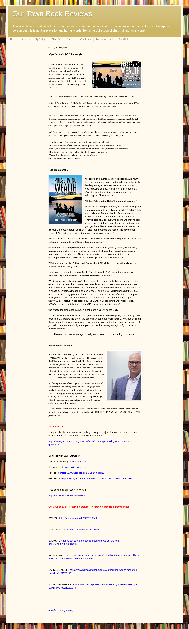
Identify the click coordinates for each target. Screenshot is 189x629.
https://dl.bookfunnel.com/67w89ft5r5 (67, 495)
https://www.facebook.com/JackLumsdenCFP (83, 472)
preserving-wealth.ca (76, 467)
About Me (56, 39)
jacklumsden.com (78, 461)
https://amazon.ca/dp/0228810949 (81, 529)
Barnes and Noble (105, 39)
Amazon (71, 39)
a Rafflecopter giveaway (61, 610)
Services (25, 39)
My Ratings (40, 39)
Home (13, 39)
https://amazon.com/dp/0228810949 (78, 518)
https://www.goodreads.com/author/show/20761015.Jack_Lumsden (96, 478)
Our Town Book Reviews (52, 14)
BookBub (123, 39)
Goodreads (85, 39)
